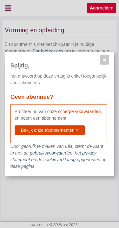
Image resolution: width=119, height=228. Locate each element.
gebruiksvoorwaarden (51, 152)
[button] (104, 60)
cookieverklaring (59, 159)
